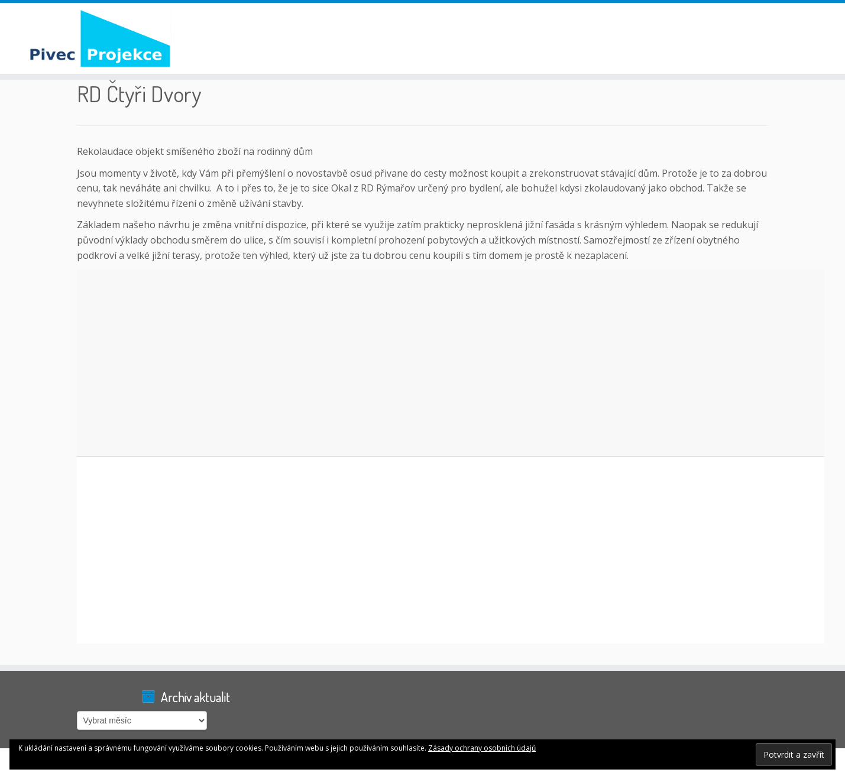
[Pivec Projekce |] (97, 38)
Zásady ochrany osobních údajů (482, 748)
